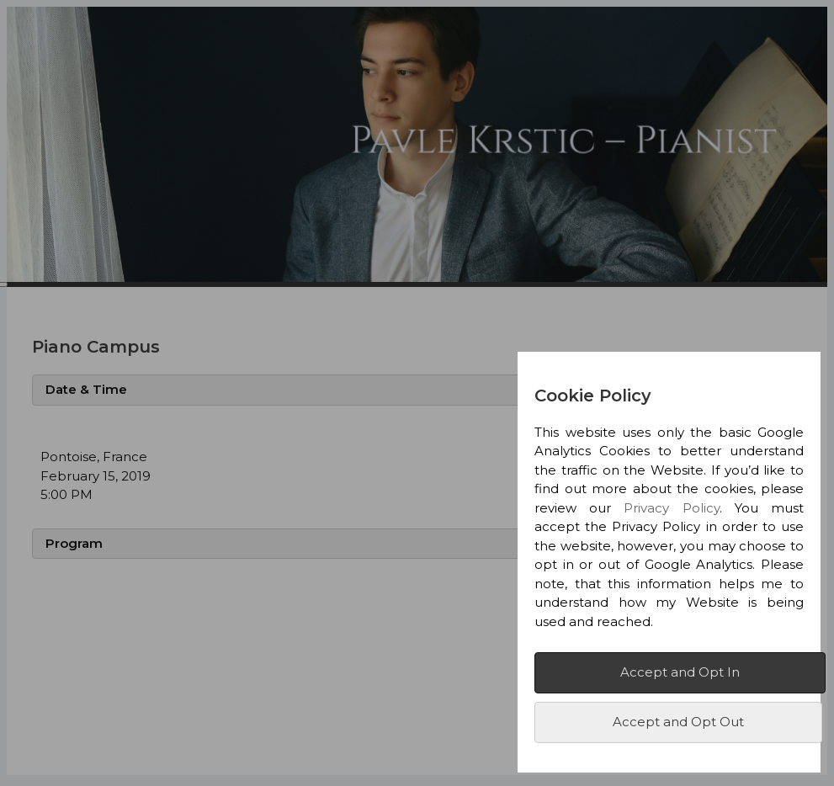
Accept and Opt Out (678, 722)
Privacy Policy (671, 508)
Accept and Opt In (680, 672)
